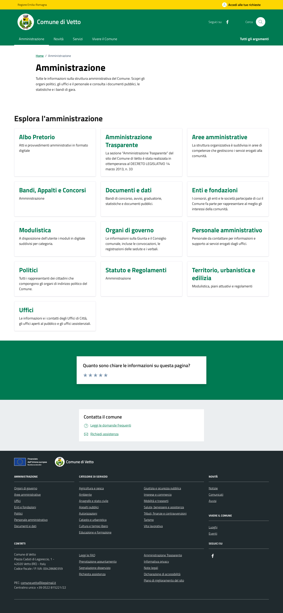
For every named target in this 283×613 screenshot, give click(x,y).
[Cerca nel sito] (260, 22)
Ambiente (85, 494)
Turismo (149, 519)
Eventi (213, 533)
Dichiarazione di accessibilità (162, 574)
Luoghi (213, 527)
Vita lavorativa (153, 526)
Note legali (151, 567)
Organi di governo (25, 488)
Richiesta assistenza (92, 574)
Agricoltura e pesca (91, 488)
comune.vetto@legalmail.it (38, 582)
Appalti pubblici (89, 507)
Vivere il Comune (104, 39)
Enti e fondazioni (25, 507)
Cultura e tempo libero (93, 526)
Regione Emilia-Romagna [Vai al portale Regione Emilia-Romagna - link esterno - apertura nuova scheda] (32, 5)
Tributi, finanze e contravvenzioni (165, 513)
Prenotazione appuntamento (98, 561)
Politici (18, 513)
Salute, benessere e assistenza (164, 507)
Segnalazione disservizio (94, 567)
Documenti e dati (25, 526)
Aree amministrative (27, 494)
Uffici (17, 500)
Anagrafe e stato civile (93, 500)
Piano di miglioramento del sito (164, 580)
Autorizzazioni (88, 513)
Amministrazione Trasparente (163, 555)
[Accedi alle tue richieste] (241, 4)
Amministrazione (31, 39)
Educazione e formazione (95, 532)
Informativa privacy (156, 561)
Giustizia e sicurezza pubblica (162, 488)
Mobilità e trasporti (156, 500)
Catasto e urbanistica (93, 519)
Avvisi (212, 500)
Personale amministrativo (31, 519)
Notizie (213, 488)
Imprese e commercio (158, 494)
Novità (58, 39)
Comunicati (216, 494)
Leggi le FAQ (87, 555)
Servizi (78, 39)
